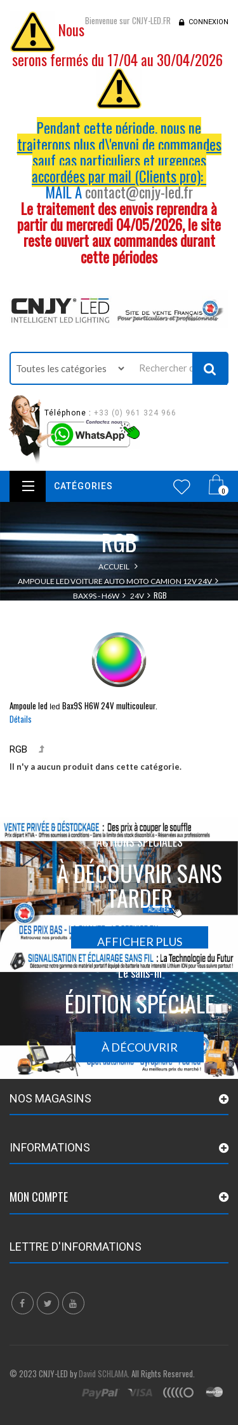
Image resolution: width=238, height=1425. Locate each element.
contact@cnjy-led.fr (139, 192)
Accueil (113, 566)
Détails (21, 718)
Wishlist (182, 486)
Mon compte (39, 1196)
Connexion (208, 22)
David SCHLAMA (103, 1373)
